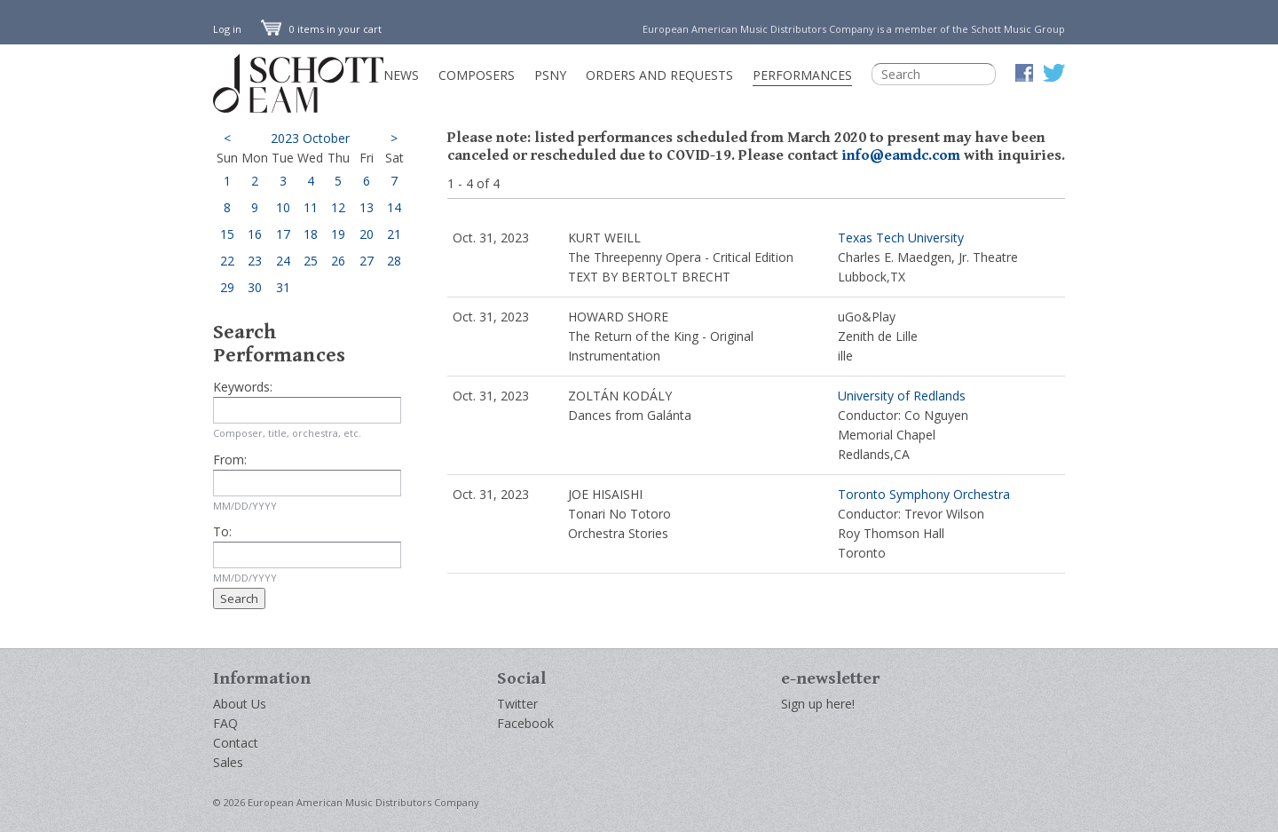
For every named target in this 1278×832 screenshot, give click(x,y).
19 (338, 234)
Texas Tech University (901, 237)
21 (394, 234)
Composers (476, 75)
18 (311, 234)
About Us (239, 703)
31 (283, 287)
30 (255, 287)
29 (227, 287)
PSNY (550, 75)
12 (338, 207)
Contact (235, 742)
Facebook (525, 723)
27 (366, 260)
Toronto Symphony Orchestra (924, 494)
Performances (802, 75)
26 (338, 260)
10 (283, 207)
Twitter (517, 703)
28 (394, 260)
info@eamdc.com (900, 155)
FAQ (225, 723)
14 (394, 207)
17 (283, 234)
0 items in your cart (321, 29)
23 (255, 260)
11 (311, 207)
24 (283, 260)
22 (227, 260)
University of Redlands (902, 395)
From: (230, 459)
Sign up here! (818, 703)
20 (366, 234)
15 (227, 234)
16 (255, 234)
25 (311, 260)
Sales (228, 762)
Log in (227, 29)
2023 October (310, 138)
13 (366, 207)
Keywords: (242, 386)
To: (222, 531)
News (401, 75)
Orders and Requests (659, 75)
